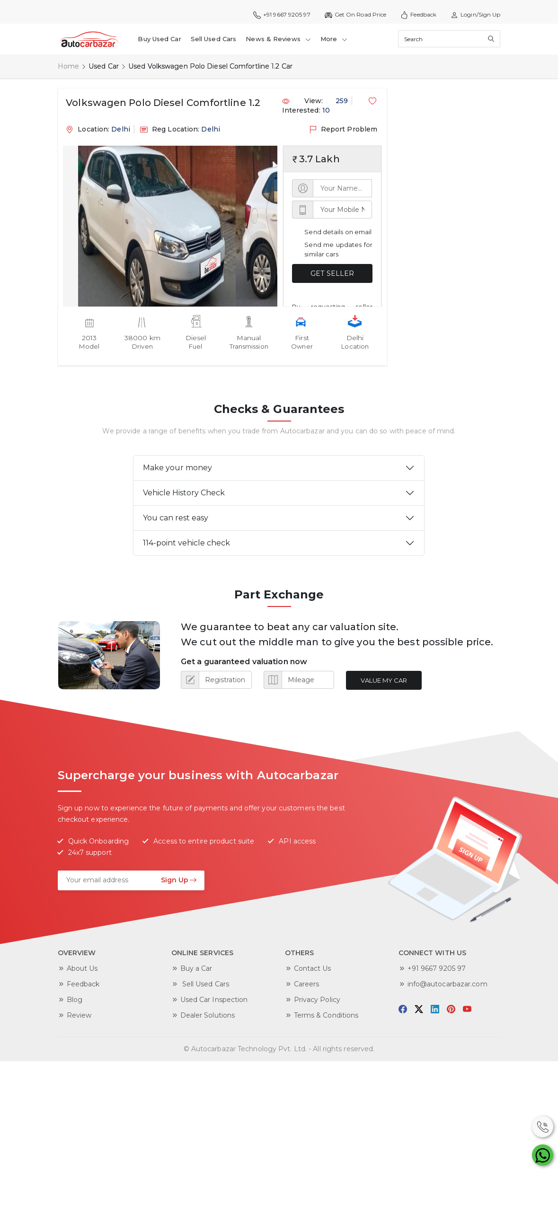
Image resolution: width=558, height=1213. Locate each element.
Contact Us (312, 967)
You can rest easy (175, 516)
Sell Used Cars (213, 38)
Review (79, 1014)
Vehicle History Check (184, 491)
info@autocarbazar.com (447, 983)
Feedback (418, 15)
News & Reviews (277, 38)
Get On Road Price (356, 15)
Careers (306, 983)
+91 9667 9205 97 (281, 15)
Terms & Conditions (326, 1014)
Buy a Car (196, 967)
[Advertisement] (441, 134)
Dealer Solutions (207, 1014)
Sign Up (179, 879)
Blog (74, 998)
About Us (82, 967)
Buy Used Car (159, 38)
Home (68, 65)
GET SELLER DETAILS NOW (332, 275)
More (332, 38)
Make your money (177, 466)
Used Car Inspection (214, 998)
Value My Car (383, 679)
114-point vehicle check (186, 541)
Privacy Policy (317, 998)
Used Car (104, 65)
